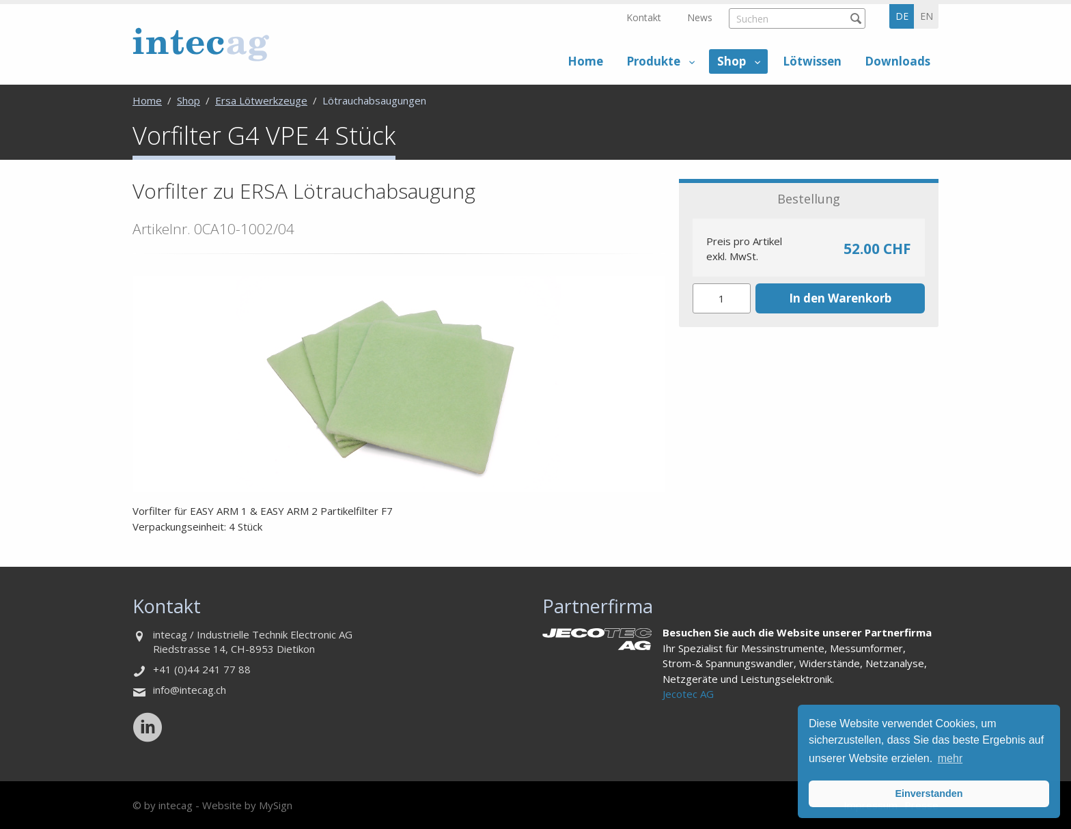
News (699, 17)
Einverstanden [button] (928, 793)
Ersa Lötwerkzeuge (261, 100)
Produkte (653, 61)
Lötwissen (812, 61)
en (926, 16)
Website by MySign (247, 805)
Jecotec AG (688, 694)
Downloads (897, 61)
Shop (731, 61)
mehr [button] (950, 758)
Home (585, 61)
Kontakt (643, 17)
